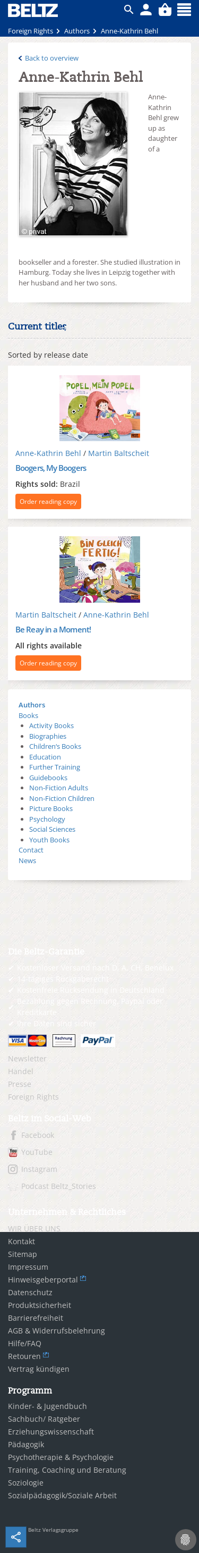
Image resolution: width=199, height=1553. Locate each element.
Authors (32, 705)
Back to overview (52, 58)
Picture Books (51, 808)
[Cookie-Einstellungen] (185, 1539)
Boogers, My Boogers (50, 467)
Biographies (47, 736)
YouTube (37, 1152)
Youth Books (49, 840)
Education (45, 757)
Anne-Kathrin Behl (48, 453)
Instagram (39, 1169)
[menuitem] (99, 1058)
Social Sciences (52, 829)
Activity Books (51, 725)
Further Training (54, 767)
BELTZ (33, 10)
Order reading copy (48, 501)
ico (129, 9)
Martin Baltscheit (118, 453)
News (27, 860)
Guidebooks (48, 777)
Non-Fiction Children (61, 798)
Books (28, 715)
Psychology (47, 819)
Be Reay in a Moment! (53, 629)
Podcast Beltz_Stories (58, 1186)
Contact (31, 850)
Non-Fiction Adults (58, 787)
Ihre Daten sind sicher (56, 1023)
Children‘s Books (55, 746)
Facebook (37, 1135)
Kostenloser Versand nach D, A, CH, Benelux (95, 968)
